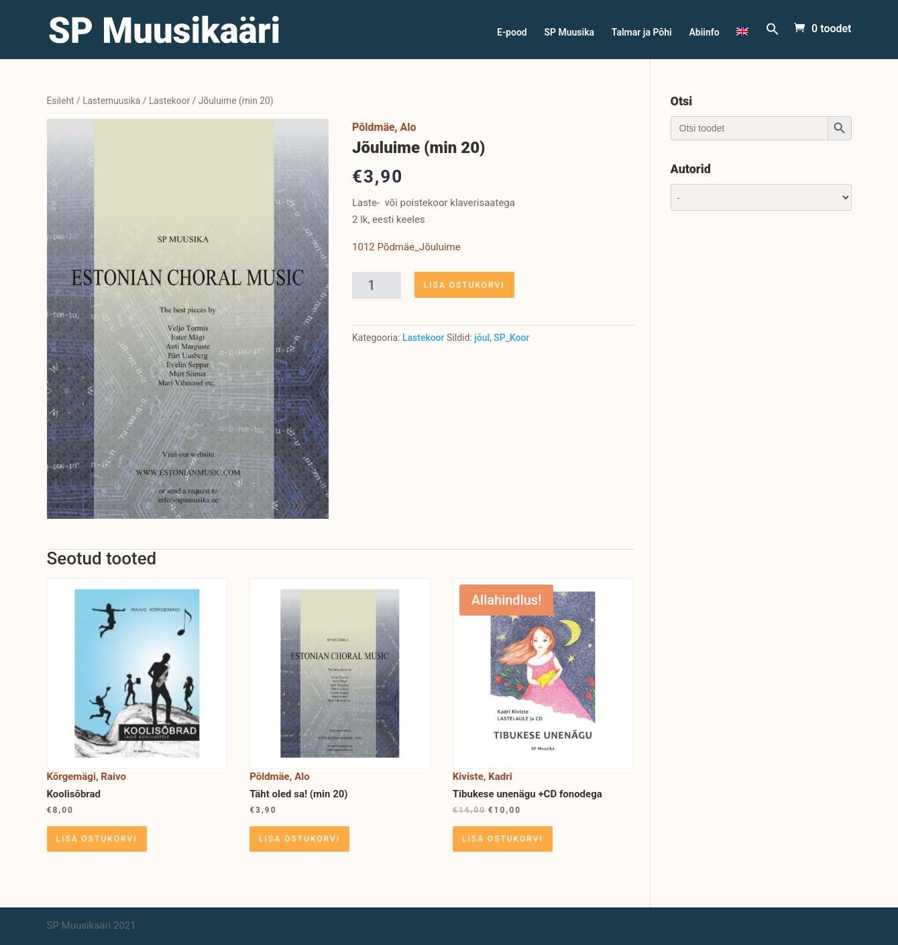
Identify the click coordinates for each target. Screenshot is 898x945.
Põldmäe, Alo (384, 127)
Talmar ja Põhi (642, 33)
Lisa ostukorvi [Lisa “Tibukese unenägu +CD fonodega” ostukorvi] (502, 839)
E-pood (512, 33)
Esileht (60, 100)
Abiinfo (704, 33)
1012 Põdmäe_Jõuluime (406, 247)
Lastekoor (169, 100)
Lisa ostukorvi (464, 285)
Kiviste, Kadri (482, 776)
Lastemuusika (111, 100)
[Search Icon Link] (772, 40)
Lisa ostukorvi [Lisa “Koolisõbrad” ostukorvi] (96, 839)
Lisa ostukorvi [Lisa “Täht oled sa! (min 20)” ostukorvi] (299, 839)
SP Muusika (569, 33)
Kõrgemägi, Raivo (86, 776)
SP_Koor (511, 337)
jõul (482, 337)
